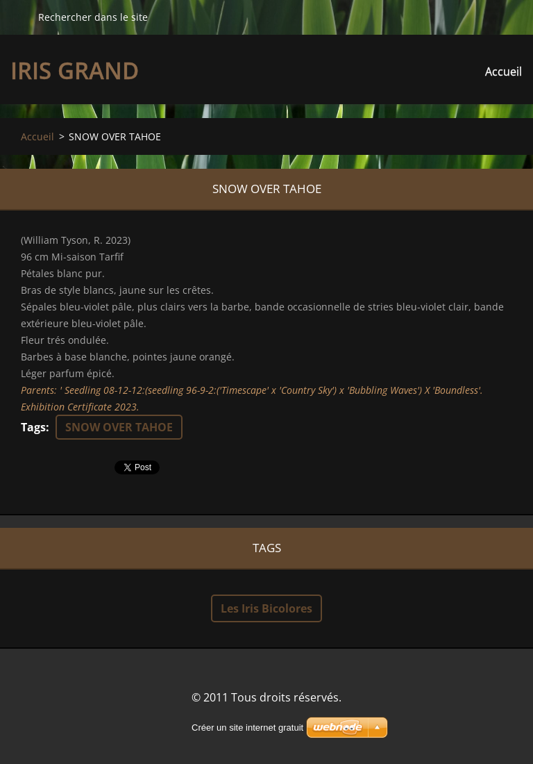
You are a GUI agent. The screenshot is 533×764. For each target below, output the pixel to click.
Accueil (503, 71)
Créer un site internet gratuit (247, 727)
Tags (33, 427)
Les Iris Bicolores (266, 608)
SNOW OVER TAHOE (119, 427)
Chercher (18, 16)
